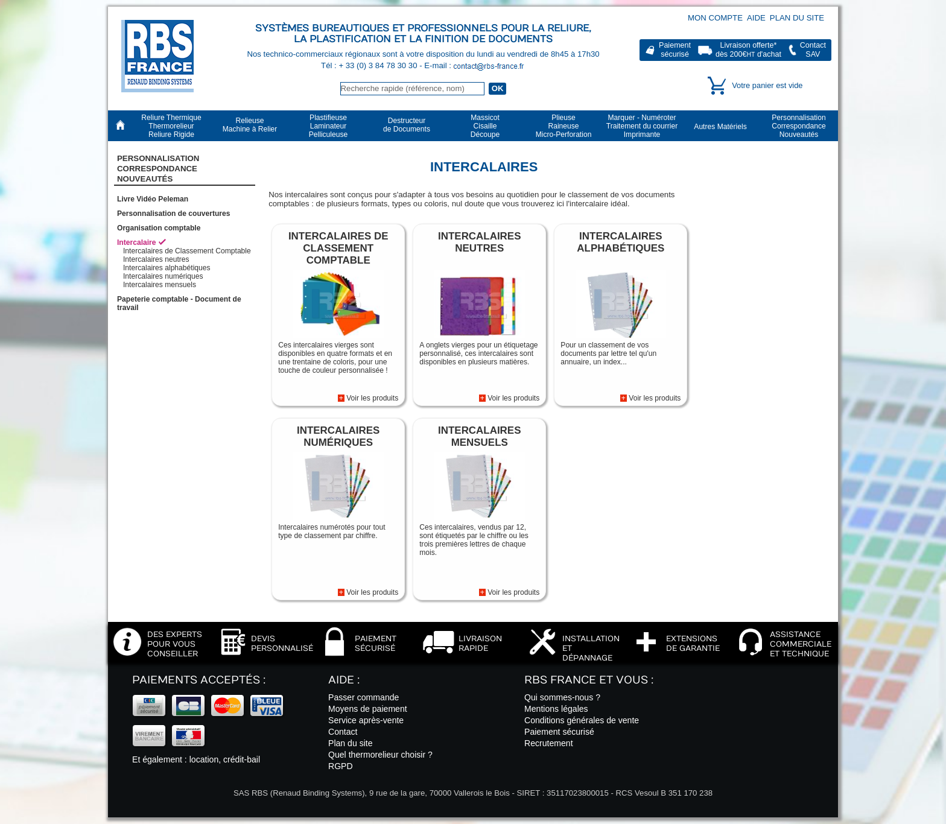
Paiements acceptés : (198, 680)
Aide (756, 17)
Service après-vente (366, 720)
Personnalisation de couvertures (173, 213)
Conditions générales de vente (581, 720)
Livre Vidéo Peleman (152, 199)
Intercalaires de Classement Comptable (187, 251)
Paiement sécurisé (559, 732)
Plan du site (797, 17)
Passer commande (363, 697)
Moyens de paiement (367, 709)
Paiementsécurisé (675, 50)
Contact (343, 732)
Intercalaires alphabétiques (167, 268)
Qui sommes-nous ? (562, 697)
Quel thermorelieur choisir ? (380, 754)
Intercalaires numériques (163, 276)
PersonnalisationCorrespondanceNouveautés (158, 169)
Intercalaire (136, 242)
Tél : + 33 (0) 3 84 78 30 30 (370, 65)
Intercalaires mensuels (159, 284)
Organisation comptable (158, 228)
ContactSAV (813, 50)
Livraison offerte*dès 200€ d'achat (748, 50)
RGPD (340, 766)
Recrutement (548, 743)
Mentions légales (556, 709)
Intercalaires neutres (156, 259)
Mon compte (715, 17)
